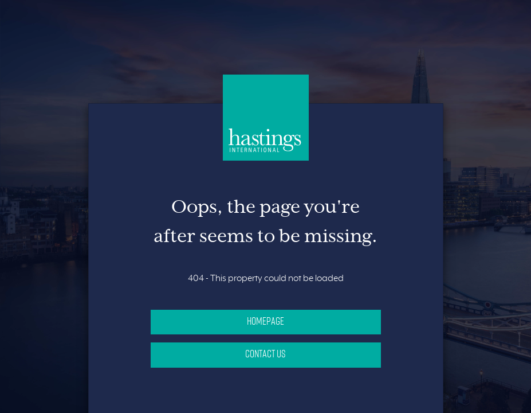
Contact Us (265, 353)
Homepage (265, 320)
